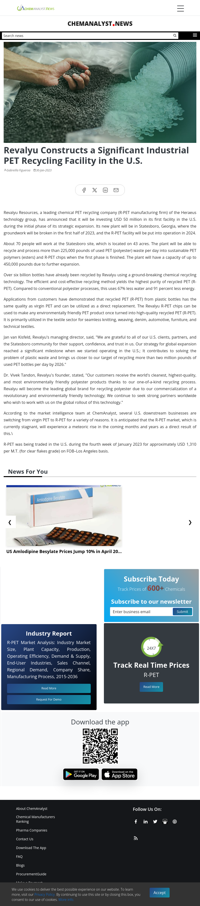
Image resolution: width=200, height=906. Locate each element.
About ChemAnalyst (31, 808)
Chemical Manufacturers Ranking (35, 819)
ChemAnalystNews (99, 23)
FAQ (19, 856)
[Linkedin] (145, 820)
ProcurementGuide (31, 874)
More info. (66, 899)
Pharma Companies (31, 830)
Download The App (31, 847)
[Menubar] (180, 8)
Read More (151, 686)
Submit (182, 611)
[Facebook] (135, 820)
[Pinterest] (174, 820)
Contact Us (24, 839)
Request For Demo (49, 699)
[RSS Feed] (135, 837)
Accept (160, 892)
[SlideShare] (165, 820)
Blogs (20, 865)
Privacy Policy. (45, 894)
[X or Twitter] (155, 820)
